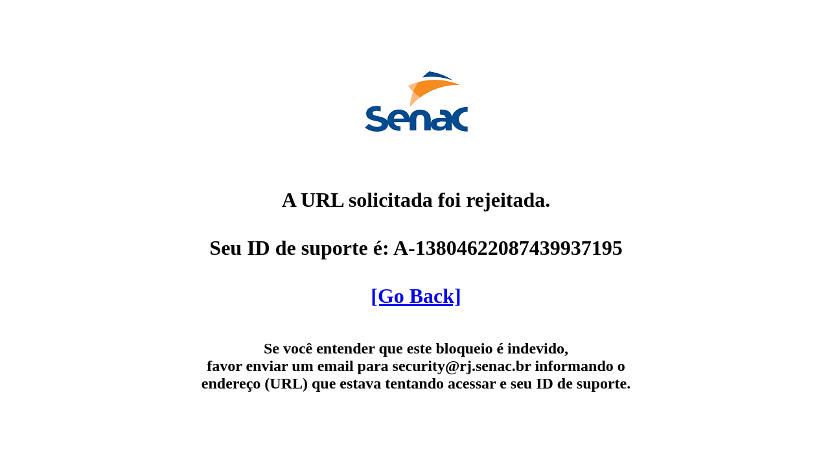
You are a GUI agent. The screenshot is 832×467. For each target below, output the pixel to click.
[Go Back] (416, 295)
